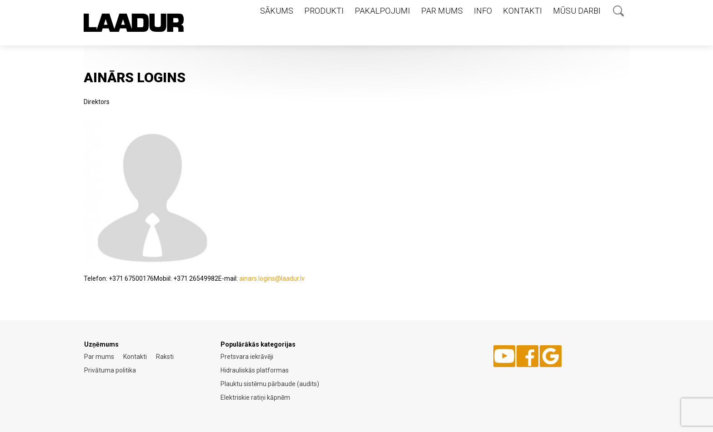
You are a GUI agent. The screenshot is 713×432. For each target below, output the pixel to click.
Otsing (618, 11)
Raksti (165, 356)
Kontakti (522, 10)
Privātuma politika (110, 370)
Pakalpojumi (382, 10)
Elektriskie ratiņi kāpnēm (255, 397)
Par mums (442, 10)
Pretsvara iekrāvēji (247, 356)
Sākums (276, 10)
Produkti (324, 10)
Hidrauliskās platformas (255, 370)
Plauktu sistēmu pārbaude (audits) (270, 383)
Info (483, 10)
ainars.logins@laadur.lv (272, 278)
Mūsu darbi (577, 10)
